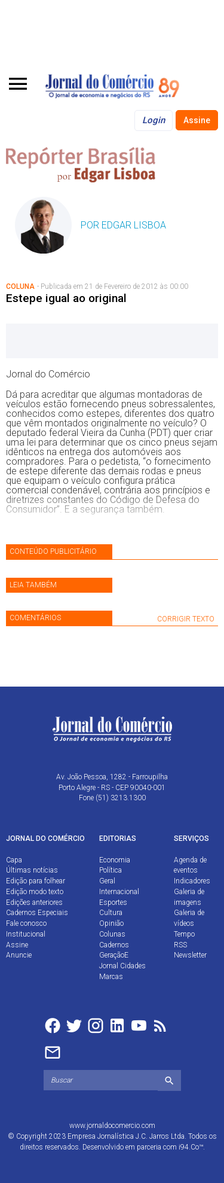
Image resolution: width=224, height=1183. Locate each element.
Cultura (110, 912)
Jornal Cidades (122, 966)
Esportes (113, 902)
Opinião (111, 923)
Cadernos (114, 945)
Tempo (184, 934)
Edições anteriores (34, 902)
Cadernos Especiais (37, 912)
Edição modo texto (34, 892)
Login (153, 120)
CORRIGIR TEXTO (185, 619)
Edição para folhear (35, 881)
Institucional (25, 934)
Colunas (112, 934)
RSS (180, 945)
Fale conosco (26, 923)
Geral (107, 881)
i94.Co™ (191, 1147)
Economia (114, 860)
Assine (196, 120)
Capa (14, 860)
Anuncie (19, 955)
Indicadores (192, 881)
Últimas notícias (32, 870)
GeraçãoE (113, 955)
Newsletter (190, 955)
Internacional (119, 892)
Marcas (111, 976)
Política (110, 870)
